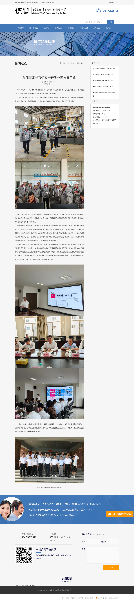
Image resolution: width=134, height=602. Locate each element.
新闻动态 (58, 28)
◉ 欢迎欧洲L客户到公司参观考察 (103, 86)
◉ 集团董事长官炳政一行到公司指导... (104, 94)
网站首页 (21, 28)
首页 (72, 63)
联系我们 (109, 28)
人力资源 (96, 28)
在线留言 (112, 2)
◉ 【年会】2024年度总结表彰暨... (103, 74)
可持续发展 (84, 28)
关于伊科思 (33, 28)
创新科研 (71, 28)
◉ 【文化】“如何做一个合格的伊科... (105, 69)
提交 (111, 567)
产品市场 (46, 28)
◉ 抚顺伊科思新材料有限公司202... (104, 80)
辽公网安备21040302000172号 (107, 598)
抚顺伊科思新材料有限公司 (25, 586)
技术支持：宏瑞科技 (69, 598)
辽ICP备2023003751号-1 (86, 598)
